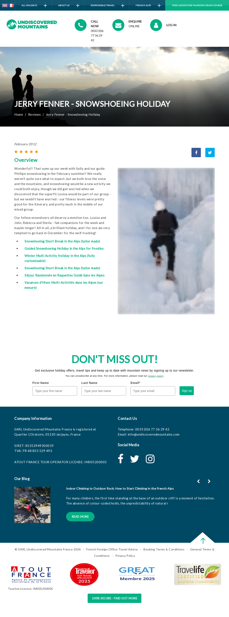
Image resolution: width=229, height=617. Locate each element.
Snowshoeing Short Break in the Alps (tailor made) (62, 241)
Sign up (187, 390)
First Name (40, 383)
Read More (80, 516)
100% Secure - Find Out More (114, 598)
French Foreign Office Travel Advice (112, 549)
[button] (210, 481)
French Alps (148, 5)
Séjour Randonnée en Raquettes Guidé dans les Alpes (64, 275)
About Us (68, 5)
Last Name (89, 383)
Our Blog (22, 478)
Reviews (34, 114)
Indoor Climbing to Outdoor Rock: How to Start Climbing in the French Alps (120, 488)
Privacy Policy (125, 555)
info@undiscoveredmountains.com (154, 434)
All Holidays (34, 5)
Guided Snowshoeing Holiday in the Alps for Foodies (64, 248)
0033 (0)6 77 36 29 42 (152, 429)
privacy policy (156, 376)
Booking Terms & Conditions (163, 549)
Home (18, 114)
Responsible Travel (107, 5)
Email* (135, 383)
